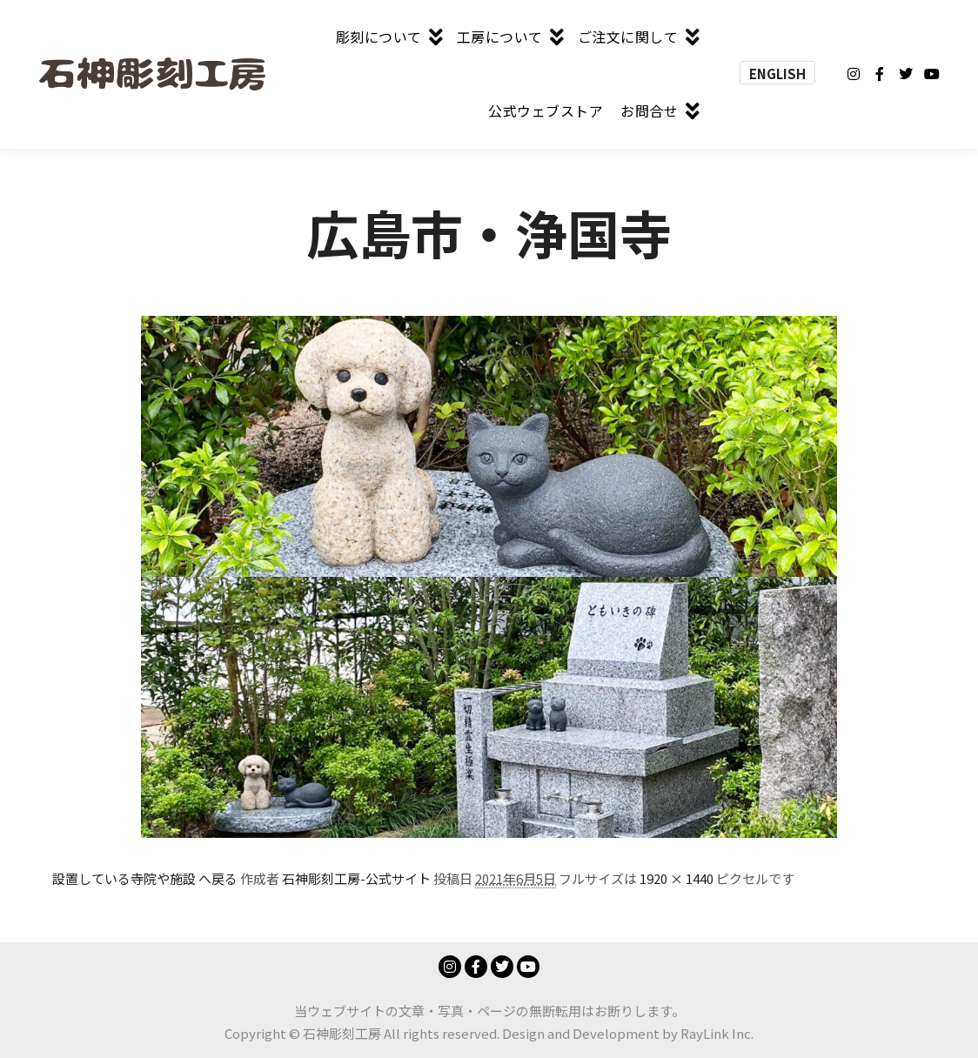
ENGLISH (777, 73)
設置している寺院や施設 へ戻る (145, 878)
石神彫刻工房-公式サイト (356, 878)
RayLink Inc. (717, 1033)
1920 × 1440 (676, 878)
